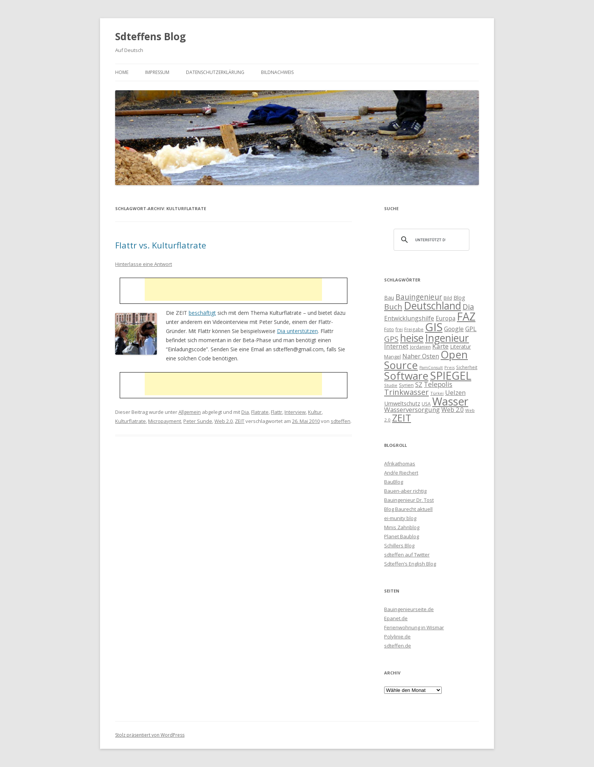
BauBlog (393, 481)
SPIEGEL (450, 375)
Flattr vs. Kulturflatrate (160, 245)
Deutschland (432, 306)
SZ (418, 384)
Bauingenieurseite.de (409, 609)
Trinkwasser (406, 392)
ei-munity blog (400, 518)
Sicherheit (466, 367)
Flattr (276, 412)
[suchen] (430, 239)
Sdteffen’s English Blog (410, 563)
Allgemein (189, 412)
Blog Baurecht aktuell (408, 509)
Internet (396, 346)
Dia (245, 412)
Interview (295, 412)
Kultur (315, 412)
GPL (471, 329)
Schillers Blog (399, 545)
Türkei (437, 393)
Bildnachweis (277, 72)
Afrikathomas (399, 463)
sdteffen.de (397, 645)
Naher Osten (420, 356)
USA (426, 404)
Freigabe (414, 329)
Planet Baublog (401, 536)
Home (121, 72)
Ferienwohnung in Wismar (414, 627)
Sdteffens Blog (150, 36)
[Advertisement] (233, 289)
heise (412, 338)
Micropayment (164, 421)
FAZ (466, 316)
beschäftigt (202, 312)
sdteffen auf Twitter (407, 554)
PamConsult (431, 367)
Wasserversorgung (412, 409)
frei (399, 329)
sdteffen (340, 421)
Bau (389, 297)
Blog (459, 297)
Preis (449, 367)
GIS (433, 327)
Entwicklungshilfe (409, 318)
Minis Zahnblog (401, 527)
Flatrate (260, 412)
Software (406, 375)
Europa (445, 318)
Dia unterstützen (297, 331)
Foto (389, 329)
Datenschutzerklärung (215, 72)
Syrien (406, 385)
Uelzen (455, 392)
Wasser (450, 401)
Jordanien (420, 347)
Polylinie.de (397, 636)
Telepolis (438, 384)
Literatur (460, 346)
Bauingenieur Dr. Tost (409, 500)
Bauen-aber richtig (405, 490)
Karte (440, 346)
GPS (391, 338)
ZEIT (239, 421)
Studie (390, 385)
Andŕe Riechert (401, 472)
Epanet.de (396, 618)
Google (454, 329)
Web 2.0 (223, 421)
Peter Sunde (197, 421)
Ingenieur (447, 338)
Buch (393, 306)
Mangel (392, 356)
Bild (448, 297)
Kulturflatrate (130, 421)
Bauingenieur (418, 297)
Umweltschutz (402, 403)
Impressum (157, 72)
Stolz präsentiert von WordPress (149, 735)
